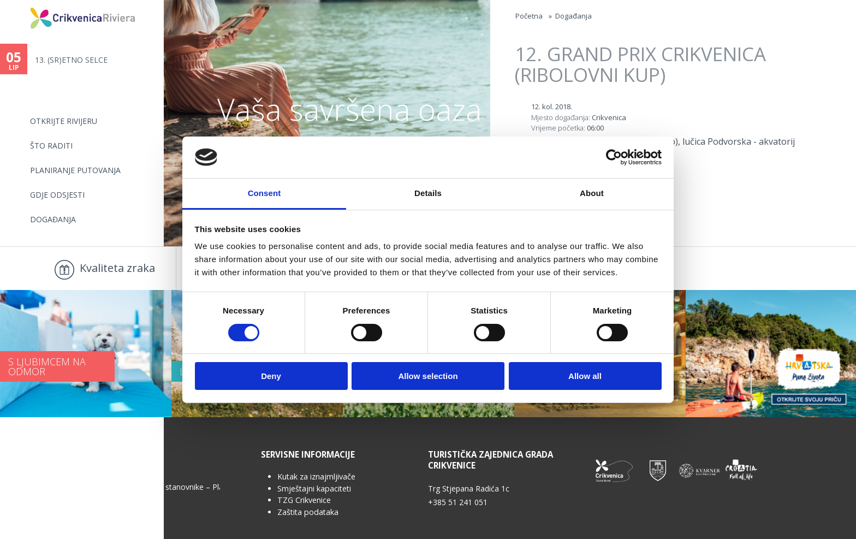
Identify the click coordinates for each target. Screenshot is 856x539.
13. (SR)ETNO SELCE (71, 60)
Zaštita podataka (307, 512)
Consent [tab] (264, 193)
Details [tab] (428, 193)
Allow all (585, 376)
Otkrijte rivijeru (63, 121)
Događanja (53, 219)
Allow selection (427, 376)
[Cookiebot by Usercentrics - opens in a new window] (614, 157)
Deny (271, 376)
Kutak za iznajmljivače (316, 476)
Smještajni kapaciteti (314, 488)
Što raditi (51, 145)
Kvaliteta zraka (117, 267)
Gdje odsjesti (57, 194)
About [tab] (592, 193)
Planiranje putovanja (75, 170)
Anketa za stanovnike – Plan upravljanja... (173, 487)
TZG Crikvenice (304, 500)
